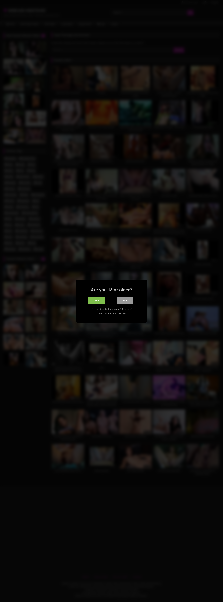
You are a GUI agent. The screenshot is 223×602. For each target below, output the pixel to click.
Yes (97, 300)
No (125, 300)
